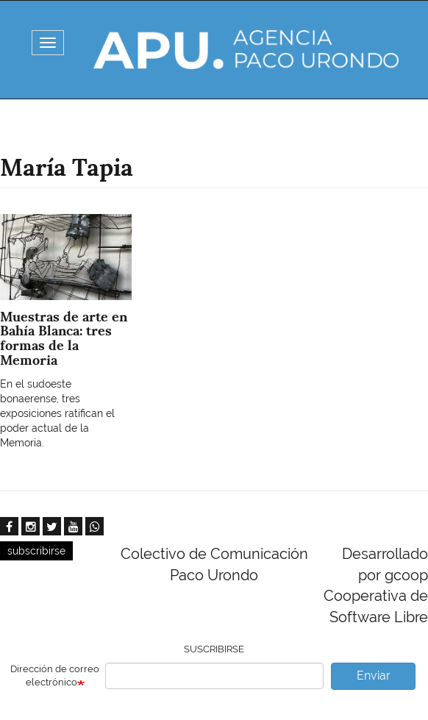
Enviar (373, 675)
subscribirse (36, 551)
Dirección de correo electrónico (54, 675)
